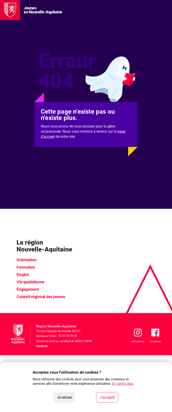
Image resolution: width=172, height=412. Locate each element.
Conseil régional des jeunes (41, 296)
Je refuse (66, 397)
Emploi (23, 274)
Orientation (26, 259)
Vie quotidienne (30, 282)
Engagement (28, 289)
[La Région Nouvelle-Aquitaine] (10, 10)
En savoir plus (122, 384)
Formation (26, 267)
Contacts (42, 346)
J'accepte (109, 397)
